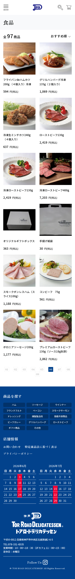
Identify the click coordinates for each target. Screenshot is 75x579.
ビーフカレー (14, 422)
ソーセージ (37, 404)
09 (37, 374)
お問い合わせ (12, 447)
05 (41, 369)
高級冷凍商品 (60, 416)
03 (24, 369)
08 (68, 369)
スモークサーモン (60, 410)
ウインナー (60, 404)
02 (15, 369)
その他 (37, 427)
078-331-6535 (16, 544)
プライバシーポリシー (18, 453)
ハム (14, 404)
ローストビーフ (60, 422)
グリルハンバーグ (37, 422)
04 (33, 369)
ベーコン (37, 410)
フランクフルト (14, 410)
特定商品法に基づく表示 (41, 447)
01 (6, 369)
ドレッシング (14, 416)
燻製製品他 (37, 416)
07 (59, 369)
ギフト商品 (14, 427)
